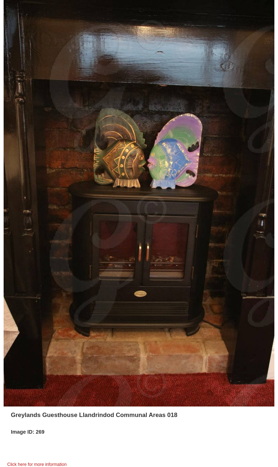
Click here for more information (37, 464)
